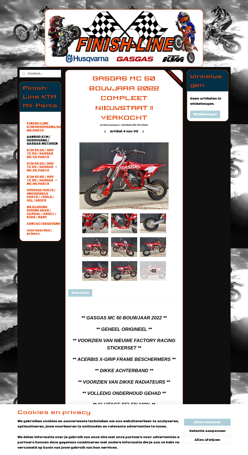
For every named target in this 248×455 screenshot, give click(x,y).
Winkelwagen (205, 114)
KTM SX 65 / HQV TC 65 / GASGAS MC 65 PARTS (42, 166)
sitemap (147, 447)
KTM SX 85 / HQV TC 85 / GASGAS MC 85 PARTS (42, 180)
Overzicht (80, 293)
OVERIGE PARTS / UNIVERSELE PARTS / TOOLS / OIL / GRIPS (41, 195)
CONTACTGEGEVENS (43, 223)
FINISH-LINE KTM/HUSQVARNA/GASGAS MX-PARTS (44, 126)
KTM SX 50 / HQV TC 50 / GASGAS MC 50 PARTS (40, 153)
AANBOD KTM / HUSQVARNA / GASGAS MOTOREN (42, 140)
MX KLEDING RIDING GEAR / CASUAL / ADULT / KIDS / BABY (41, 212)
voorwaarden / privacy (39, 232)
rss (156, 447)
